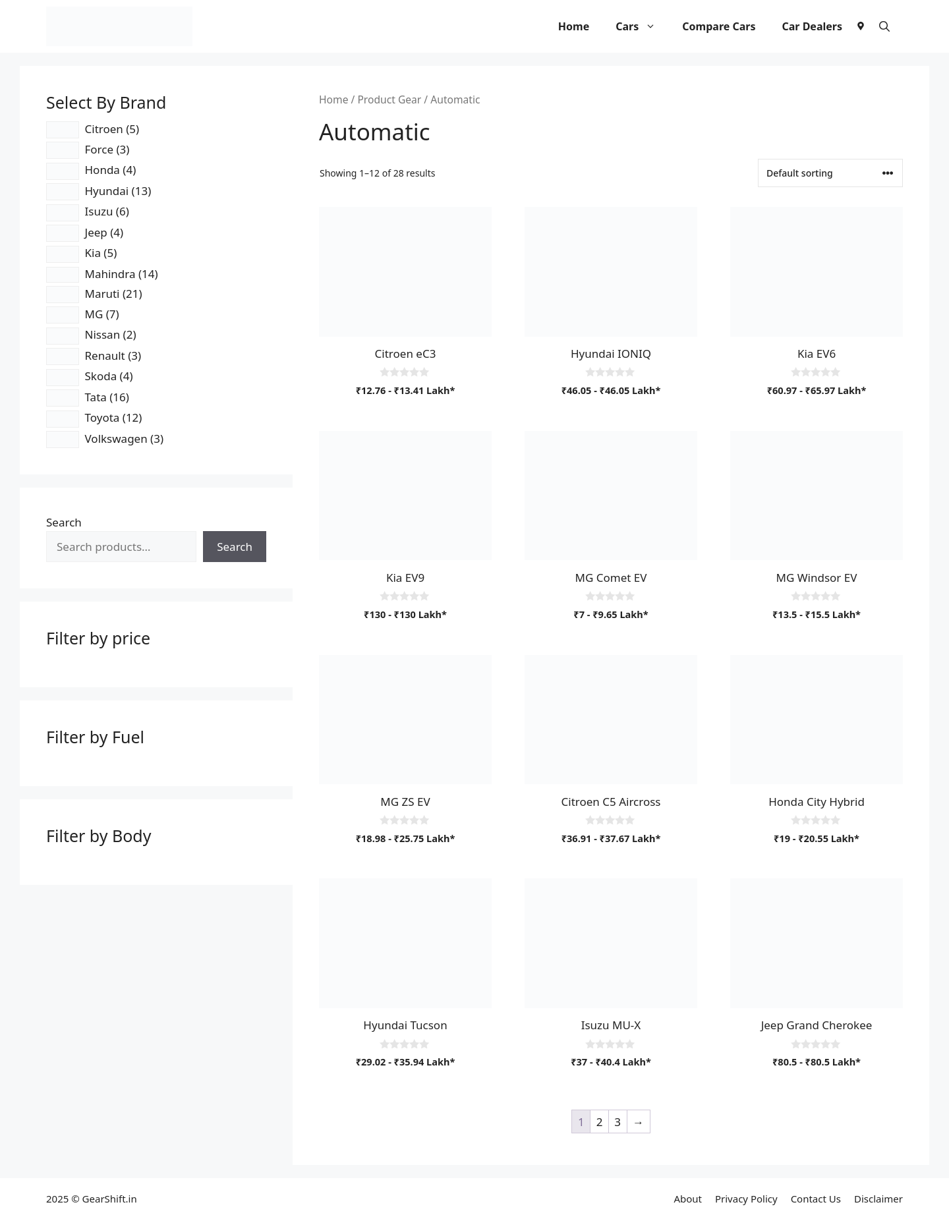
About (688, 1198)
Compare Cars (718, 26)
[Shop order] (830, 173)
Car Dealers (812, 26)
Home (573, 26)
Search (64, 522)
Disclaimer (878, 1198)
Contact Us (816, 1198)
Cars (642, 26)
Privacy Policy (746, 1198)
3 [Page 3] (617, 1121)
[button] (884, 26)
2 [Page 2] (599, 1121)
